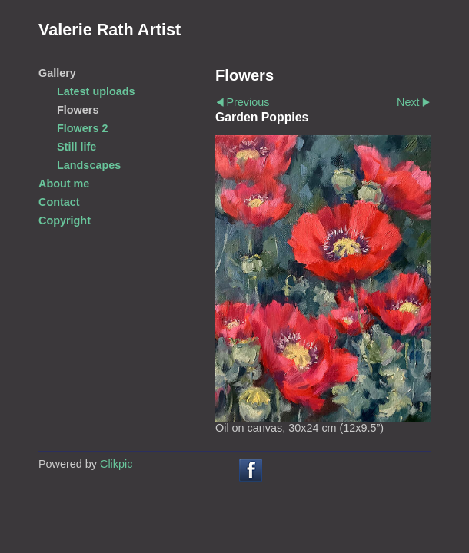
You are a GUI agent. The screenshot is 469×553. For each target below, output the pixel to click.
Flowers (77, 110)
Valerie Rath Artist (109, 29)
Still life (76, 147)
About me (63, 183)
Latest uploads (96, 91)
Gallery (57, 73)
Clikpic (116, 464)
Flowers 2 (82, 128)
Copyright (64, 220)
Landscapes (89, 165)
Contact (59, 202)
